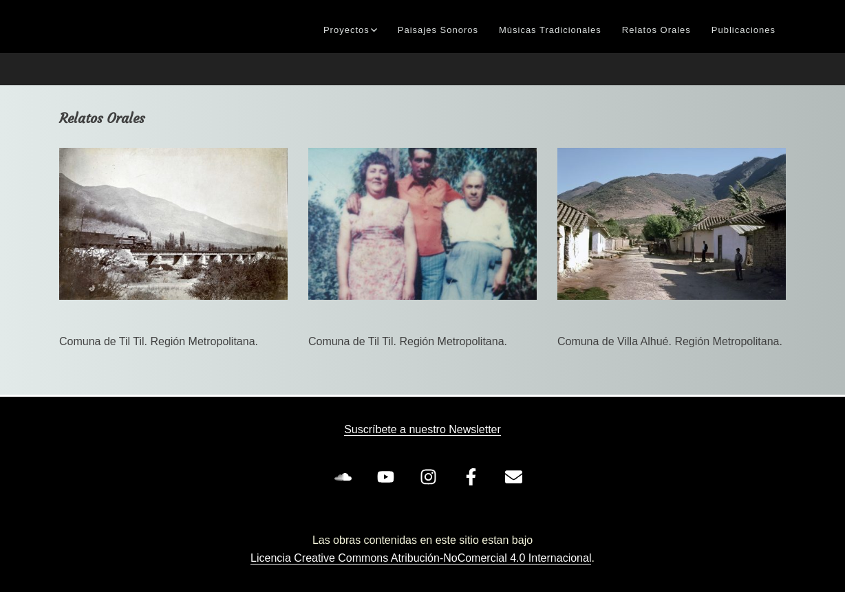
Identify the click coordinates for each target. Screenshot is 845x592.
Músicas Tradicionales (550, 30)
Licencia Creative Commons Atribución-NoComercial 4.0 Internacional (420, 558)
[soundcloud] (345, 476)
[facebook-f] (473, 476)
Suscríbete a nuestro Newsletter (422, 429)
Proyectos (346, 30)
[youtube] (388, 476)
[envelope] (516, 476)
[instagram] (431, 476)
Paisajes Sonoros (438, 30)
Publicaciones (744, 30)
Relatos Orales (656, 30)
